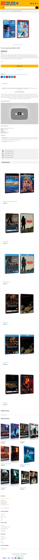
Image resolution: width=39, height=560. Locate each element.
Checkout (2, 542)
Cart (1, 541)
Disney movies (10, 74)
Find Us (2, 515)
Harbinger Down (3, 487)
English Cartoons (17, 74)
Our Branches (3, 529)
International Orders (4, 528)
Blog (1, 519)
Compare (21, 69)
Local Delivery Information (5, 526)
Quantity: (2, 61)
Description (5, 83)
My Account (3, 536)
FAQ (1, 518)
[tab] (5, 84)
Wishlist (2, 539)
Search (36, 8)
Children (6, 74)
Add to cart (19, 66)
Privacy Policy (3, 531)
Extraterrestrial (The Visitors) (6, 463)
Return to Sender (23, 487)
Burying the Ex (3, 441)
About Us (2, 525)
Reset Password (3, 538)
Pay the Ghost (22, 441)
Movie (27, 74)
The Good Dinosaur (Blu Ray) (25, 464)
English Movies (22, 74)
